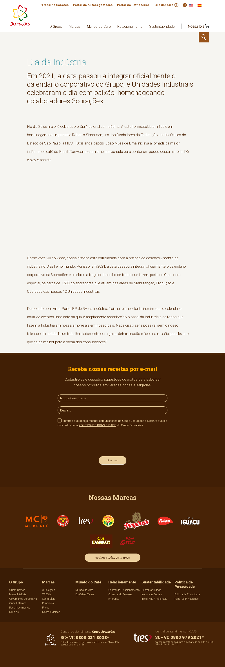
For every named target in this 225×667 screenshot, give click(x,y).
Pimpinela (48, 603)
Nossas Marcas (51, 612)
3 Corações (48, 590)
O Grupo (55, 26)
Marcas (74, 26)
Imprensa (113, 598)
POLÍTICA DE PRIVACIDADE (97, 425)
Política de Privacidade (184, 584)
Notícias (14, 612)
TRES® (46, 594)
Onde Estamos (17, 603)
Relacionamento (130, 26)
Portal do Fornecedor (133, 5)
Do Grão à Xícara (84, 594)
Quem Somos (17, 590)
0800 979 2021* (179, 637)
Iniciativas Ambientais (154, 598)
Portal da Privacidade (186, 598)
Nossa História (17, 594)
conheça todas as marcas (112, 557)
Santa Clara (48, 598)
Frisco (45, 607)
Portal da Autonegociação (92, 5)
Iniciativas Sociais (152, 594)
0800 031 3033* (85, 637)
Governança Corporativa (23, 598)
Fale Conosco (165, 5)
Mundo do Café (99, 26)
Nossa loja (196, 26)
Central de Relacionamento (124, 590)
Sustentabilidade (162, 26)
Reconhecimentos (19, 607)
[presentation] (91, 441)
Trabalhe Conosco (55, 5)
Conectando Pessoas (120, 594)
